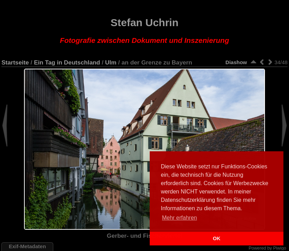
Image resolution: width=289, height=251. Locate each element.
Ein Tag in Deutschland (67, 62)
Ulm (111, 62)
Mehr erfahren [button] (179, 218)
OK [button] (216, 238)
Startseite (15, 62)
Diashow (236, 62)
